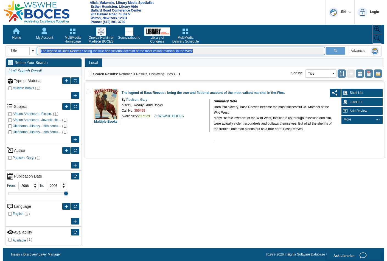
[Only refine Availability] (75, 232)
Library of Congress (157, 39)
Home (16, 38)
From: (11, 185)
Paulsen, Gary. (23, 158)
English (18, 214)
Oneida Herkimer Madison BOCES (101, 39)
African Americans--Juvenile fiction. (37, 120)
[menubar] (362, 120)
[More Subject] (66, 106)
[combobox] (19, 50)
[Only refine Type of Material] (75, 80)
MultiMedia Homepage (73, 39)
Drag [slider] (66, 193)
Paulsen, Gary (136, 100)
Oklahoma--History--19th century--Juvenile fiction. (37, 132)
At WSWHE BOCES (169, 116)
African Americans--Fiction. (32, 114)
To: (42, 185)
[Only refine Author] (75, 150)
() (37, 88)
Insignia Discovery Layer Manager (36, 254)
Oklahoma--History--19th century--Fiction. (37, 126)
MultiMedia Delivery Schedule (185, 39)
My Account (44, 38)
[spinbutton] (25, 185)
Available (19, 240)
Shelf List (352, 93)
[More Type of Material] (66, 80)
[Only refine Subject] (75, 106)
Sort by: (296, 73)
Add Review (354, 111)
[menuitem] (361, 120)
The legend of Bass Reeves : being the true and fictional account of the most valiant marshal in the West (203, 93)
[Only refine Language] (75, 206)
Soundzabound (129, 38)
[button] (32, 51)
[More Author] (66, 150)
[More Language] (66, 206)
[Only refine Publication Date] (75, 176)
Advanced (358, 51)
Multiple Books (23, 88)
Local (93, 62)
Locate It (351, 102)
